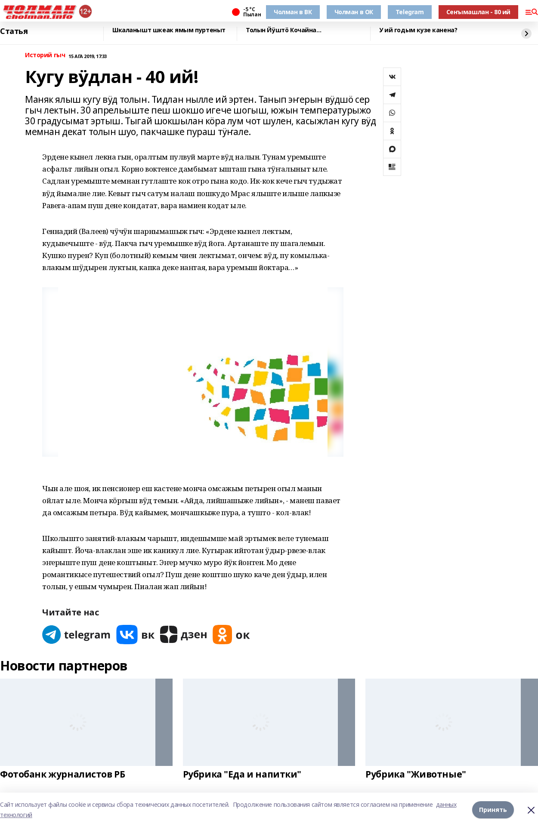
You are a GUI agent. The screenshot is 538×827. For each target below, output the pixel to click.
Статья (14, 31)
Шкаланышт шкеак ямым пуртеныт (169, 30)
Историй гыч (45, 55)
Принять (493, 809)
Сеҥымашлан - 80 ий (478, 12)
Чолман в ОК (353, 12)
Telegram (410, 12)
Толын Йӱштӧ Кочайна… (284, 30)
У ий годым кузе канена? (418, 30)
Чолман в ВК (293, 12)
